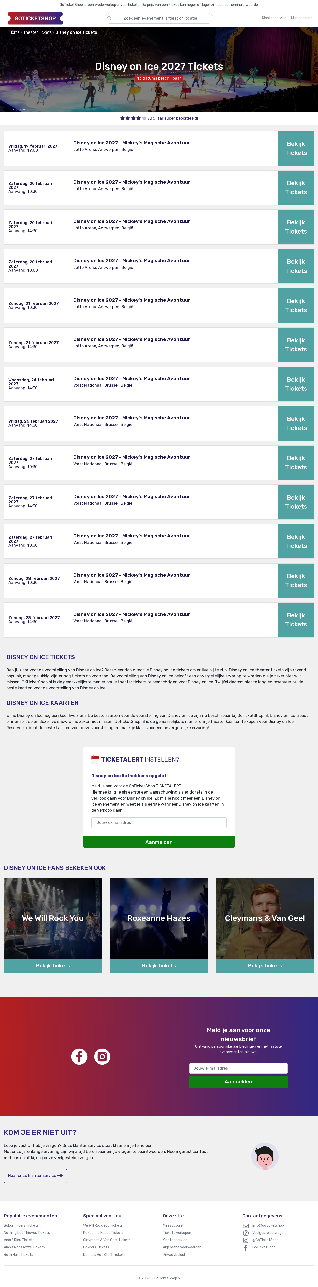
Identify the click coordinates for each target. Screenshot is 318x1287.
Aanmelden (159, 842)
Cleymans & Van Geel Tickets (107, 1240)
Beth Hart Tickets (18, 1254)
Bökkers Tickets (96, 1247)
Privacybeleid (174, 1254)
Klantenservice (175, 1240)
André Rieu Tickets (19, 1240)
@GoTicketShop (265, 1240)
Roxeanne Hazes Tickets (103, 1233)
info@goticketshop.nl (269, 1225)
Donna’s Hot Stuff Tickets (104, 1254)
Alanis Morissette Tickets (24, 1247)
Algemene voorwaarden (182, 1247)
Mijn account (173, 1225)
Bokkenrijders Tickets (21, 1225)
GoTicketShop (264, 1247)
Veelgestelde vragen (269, 1233)
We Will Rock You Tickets (103, 1225)
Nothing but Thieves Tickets (27, 1233)
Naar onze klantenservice (35, 1175)
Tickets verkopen (177, 1233)
